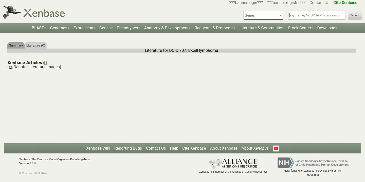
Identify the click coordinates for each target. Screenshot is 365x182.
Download (326, 28)
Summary (16, 45)
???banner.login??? (246, 2)
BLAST (38, 28)
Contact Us (319, 2)
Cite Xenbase (194, 148)
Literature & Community (261, 28)
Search (355, 15)
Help (174, 148)
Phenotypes (127, 28)
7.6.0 (32, 163)
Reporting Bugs (128, 148)
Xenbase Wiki (98, 148)
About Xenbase (224, 148)
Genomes (58, 28)
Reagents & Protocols (214, 28)
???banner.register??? (286, 2)
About (255, 148)
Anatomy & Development (166, 28)
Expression (83, 28)
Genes (105, 28)
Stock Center (299, 28)
